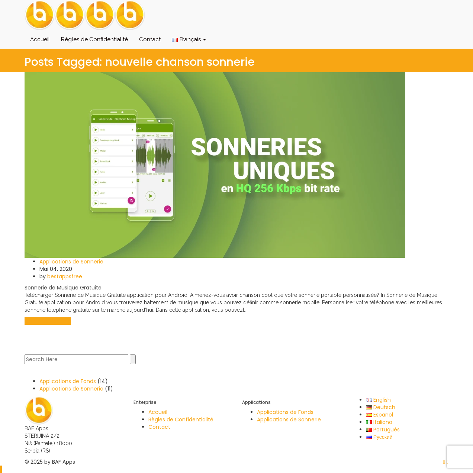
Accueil (40, 39)
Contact (150, 39)
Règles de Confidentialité (94, 39)
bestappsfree (64, 276)
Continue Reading (48, 321)
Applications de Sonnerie (71, 261)
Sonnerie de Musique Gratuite (63, 287)
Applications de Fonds (67, 381)
